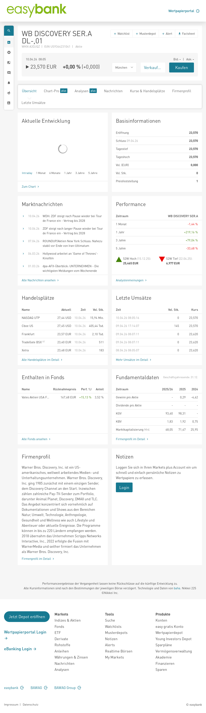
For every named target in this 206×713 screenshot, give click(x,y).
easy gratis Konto (169, 626)
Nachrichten (113, 91)
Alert (167, 33)
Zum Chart (31, 186)
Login (124, 487)
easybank (14, 687)
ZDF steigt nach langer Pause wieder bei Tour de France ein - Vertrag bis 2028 (73, 230)
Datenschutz (30, 704)
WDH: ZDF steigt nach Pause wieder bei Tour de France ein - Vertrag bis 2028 (72, 218)
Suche (110, 620)
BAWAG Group (67, 687)
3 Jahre (79, 173)
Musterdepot (145, 33)
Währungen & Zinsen (71, 657)
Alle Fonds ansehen (36, 439)
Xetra (25, 350)
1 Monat (41, 173)
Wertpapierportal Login (25, 635)
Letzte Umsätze (33, 102)
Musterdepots (116, 632)
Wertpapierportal (184, 10)
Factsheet (186, 33)
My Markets (114, 657)
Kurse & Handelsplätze (147, 91)
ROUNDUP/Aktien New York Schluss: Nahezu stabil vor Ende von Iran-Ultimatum (72, 243)
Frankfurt (28, 334)
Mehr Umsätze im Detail (134, 360)
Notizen (111, 638)
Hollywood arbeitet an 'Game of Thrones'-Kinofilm (70, 255)
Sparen (161, 669)
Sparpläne (164, 644)
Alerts (110, 644)
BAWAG (39, 687)
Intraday (27, 173)
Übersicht (29, 91)
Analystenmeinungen (131, 280)
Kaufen (181, 67)
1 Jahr (68, 173)
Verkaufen (153, 67)
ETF (58, 632)
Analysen (86, 90)
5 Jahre (92, 173)
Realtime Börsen (118, 651)
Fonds (59, 626)
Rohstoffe (62, 644)
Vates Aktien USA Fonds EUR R (36, 397)
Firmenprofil (181, 91)
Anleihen (62, 651)
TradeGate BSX (33, 342)
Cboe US (27, 326)
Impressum (11, 704)
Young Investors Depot (174, 638)
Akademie (164, 657)
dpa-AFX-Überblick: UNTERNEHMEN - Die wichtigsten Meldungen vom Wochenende (71, 268)
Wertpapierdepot (169, 632)
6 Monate (54, 173)
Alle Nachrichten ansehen (41, 280)
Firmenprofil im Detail (132, 439)
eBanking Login (20, 648)
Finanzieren (165, 663)
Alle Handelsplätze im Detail (42, 360)
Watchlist (121, 33)
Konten (161, 620)
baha (177, 588)
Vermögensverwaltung (174, 651)
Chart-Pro (55, 90)
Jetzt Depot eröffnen (27, 616)
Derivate (61, 638)
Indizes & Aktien (68, 620)
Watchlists (113, 626)
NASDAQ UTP (31, 318)
